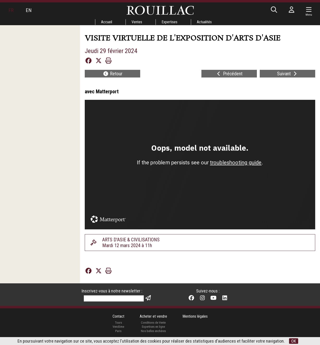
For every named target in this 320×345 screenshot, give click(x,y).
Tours (118, 322)
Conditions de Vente (153, 322)
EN (28, 10)
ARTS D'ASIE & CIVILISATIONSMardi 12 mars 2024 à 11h (131, 242)
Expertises (169, 22)
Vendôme (118, 326)
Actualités (204, 22)
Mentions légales (195, 316)
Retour (112, 74)
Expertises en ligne (153, 326)
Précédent (229, 74)
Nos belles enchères (153, 331)
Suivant (287, 74)
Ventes (137, 22)
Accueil (106, 22)
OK (293, 341)
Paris (118, 331)
